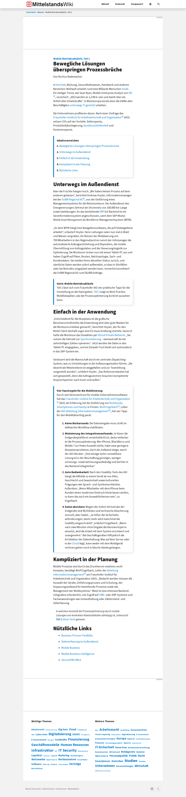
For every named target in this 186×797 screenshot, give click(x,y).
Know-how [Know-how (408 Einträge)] (121, 747)
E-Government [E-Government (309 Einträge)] (142, 734)
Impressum (61, 788)
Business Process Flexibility (77, 635)
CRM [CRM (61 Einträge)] (32, 735)
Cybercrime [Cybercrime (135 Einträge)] (41, 734)
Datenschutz (48, 788)
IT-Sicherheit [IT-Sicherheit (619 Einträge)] (104, 747)
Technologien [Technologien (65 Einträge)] (63, 764)
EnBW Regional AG (72, 199)
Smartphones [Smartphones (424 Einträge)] (102, 761)
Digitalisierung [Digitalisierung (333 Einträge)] (128, 734)
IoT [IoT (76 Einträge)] (56, 751)
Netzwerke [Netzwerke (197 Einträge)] (38, 759)
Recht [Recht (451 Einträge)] (141, 756)
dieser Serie (65, 619)
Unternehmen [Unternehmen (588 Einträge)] (105, 766)
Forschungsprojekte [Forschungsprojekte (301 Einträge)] (113, 743)
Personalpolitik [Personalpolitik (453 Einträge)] (118, 756)
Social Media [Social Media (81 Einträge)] (82, 759)
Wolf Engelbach (109, 407)
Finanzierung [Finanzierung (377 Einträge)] (78, 739)
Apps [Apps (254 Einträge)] (96, 730)
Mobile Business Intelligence (77, 654)
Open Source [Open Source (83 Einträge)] (51, 759)
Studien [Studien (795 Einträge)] (130, 761)
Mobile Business (70, 648)
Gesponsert (137, 4)
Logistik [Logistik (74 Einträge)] (54, 756)
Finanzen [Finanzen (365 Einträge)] (99, 743)
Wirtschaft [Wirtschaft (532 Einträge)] (141, 766)
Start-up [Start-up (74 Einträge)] (46, 764)
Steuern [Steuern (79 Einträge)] (54, 764)
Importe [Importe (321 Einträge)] (127, 743)
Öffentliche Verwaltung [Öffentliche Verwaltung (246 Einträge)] (102, 771)
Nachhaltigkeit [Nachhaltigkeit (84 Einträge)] (77, 755)
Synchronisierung (90, 339)
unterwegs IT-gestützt (83, 105)
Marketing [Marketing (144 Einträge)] (63, 755)
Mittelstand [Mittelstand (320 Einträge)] (114, 752)
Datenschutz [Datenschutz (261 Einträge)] (116, 735)
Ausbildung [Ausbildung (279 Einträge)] (124, 730)
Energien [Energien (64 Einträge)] (51, 740)
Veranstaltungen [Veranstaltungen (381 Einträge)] (125, 766)
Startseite (31, 12)
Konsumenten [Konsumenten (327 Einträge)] (101, 752)
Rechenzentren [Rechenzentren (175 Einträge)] (67, 759)
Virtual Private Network (111, 335)
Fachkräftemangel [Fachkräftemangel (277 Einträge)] (143, 739)
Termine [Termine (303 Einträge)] (142, 761)
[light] (150, 4)
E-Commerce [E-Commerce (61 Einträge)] (85, 735)
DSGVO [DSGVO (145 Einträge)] (76, 734)
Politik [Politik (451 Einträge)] (133, 756)
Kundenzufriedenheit (96, 125)
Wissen (41, 12)
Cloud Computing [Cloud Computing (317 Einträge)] (102, 734)
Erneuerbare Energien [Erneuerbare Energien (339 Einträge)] (105, 738)
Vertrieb (60, 85)
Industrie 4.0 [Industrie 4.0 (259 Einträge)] (136, 743)
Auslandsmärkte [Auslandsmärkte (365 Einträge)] (139, 730)
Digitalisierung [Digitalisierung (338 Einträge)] (60, 734)
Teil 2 (97, 292)
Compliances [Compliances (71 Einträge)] (82, 730)
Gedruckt (120, 4)
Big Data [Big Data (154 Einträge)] (63, 729)
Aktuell (105, 4)
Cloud (75, 543)
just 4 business (34, 788)
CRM (101, 595)
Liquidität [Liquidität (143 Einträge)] (36, 755)
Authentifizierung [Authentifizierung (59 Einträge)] (51, 730)
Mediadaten (73, 788)
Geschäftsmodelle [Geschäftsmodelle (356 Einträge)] (45, 744)
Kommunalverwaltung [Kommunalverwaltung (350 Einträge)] (139, 747)
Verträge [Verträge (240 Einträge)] (75, 764)
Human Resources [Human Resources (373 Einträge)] (75, 744)
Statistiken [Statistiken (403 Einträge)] (117, 761)
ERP (101, 212)
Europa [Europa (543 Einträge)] (121, 738)
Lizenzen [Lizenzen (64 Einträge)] (46, 756)
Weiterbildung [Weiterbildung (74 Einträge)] (36, 768)
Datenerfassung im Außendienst (79, 642)
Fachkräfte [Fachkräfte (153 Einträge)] (61, 740)
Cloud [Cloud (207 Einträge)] (72, 729)
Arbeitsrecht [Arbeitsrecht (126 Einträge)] (37, 729)
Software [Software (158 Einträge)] (36, 764)
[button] (158, 4)
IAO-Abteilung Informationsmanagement (85, 411)
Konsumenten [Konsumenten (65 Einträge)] (83, 751)
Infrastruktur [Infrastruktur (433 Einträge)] (42, 750)
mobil (125, 89)
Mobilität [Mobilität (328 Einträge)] (140, 752)
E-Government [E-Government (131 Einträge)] (39, 739)
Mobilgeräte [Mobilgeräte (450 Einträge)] (128, 752)
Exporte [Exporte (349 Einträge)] (131, 738)
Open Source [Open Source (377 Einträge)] (101, 756)
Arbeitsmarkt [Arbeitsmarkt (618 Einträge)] (109, 729)
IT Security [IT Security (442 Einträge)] (68, 750)
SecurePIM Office (71, 660)
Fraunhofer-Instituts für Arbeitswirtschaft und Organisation (87, 117)
